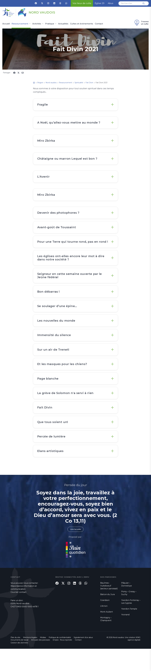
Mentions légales (30, 660)
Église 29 (99, 3)
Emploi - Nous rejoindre (62, 662)
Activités (36, 24)
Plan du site (15, 660)
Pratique (49, 24)
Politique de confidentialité (60, 660)
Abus (110, 3)
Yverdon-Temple (129, 631)
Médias (43, 660)
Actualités (63, 24)
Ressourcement (20, 24)
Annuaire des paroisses (40, 662)
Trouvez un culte (141, 23)
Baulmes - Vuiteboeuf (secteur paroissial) (109, 608)
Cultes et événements (81, 24)
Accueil (6, 24)
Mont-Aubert (106, 634)
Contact (99, 24)
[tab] (75, 105)
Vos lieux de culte (82, 3)
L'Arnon (103, 628)
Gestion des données (19, 665)
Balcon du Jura (107, 616)
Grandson (104, 622)
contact (22, 614)
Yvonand (125, 637)
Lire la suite (75, 551)
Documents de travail (19, 662)
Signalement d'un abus (83, 660)
